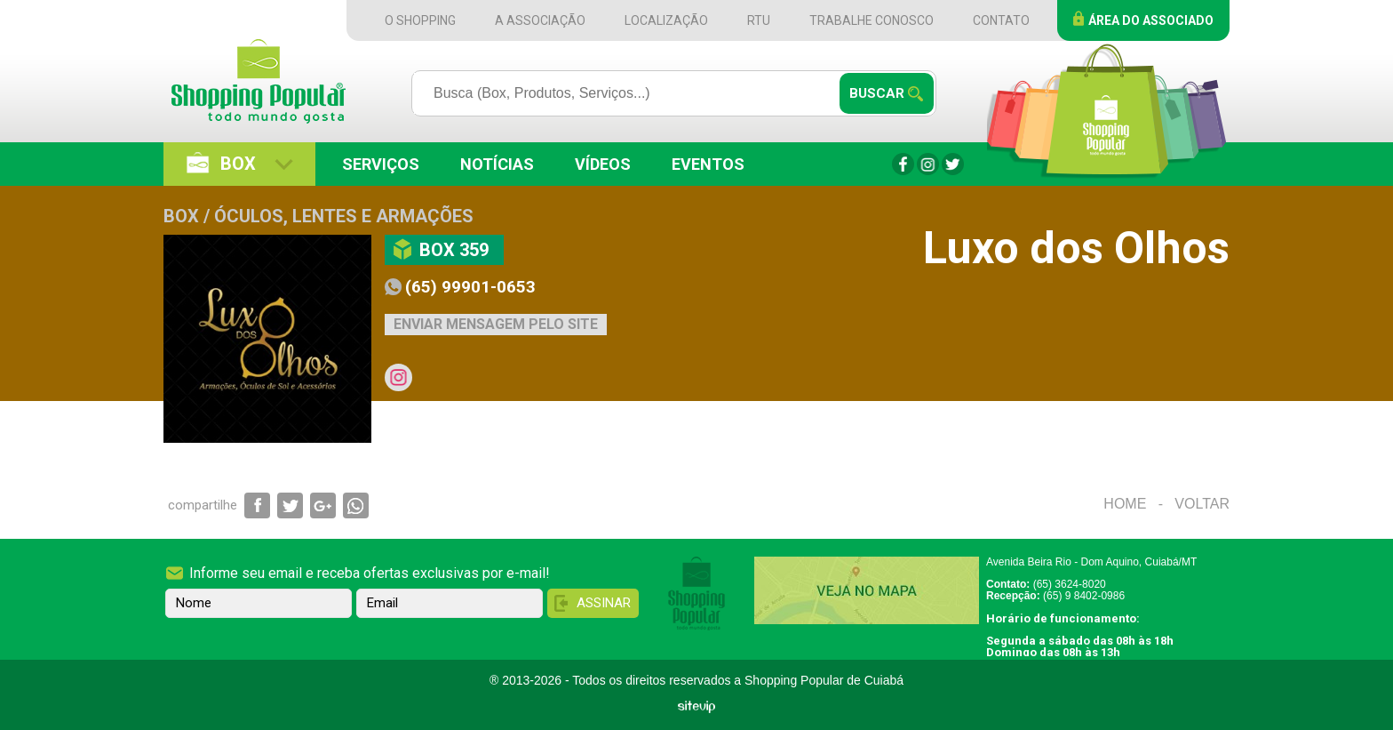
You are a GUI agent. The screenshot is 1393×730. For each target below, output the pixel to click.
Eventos (708, 164)
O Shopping (420, 20)
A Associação (540, 20)
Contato (1001, 20)
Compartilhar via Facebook (257, 505)
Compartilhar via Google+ (323, 505)
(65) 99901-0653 (470, 287)
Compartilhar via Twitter (290, 505)
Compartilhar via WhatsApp (356, 505)
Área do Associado (1151, 20)
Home (1124, 503)
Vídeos (603, 164)
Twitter (953, 164)
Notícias (497, 164)
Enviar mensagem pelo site (496, 324)
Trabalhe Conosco (871, 20)
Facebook (903, 164)
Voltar (1202, 503)
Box (238, 163)
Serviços (380, 164)
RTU (758, 20)
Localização (666, 20)
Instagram (928, 164)
